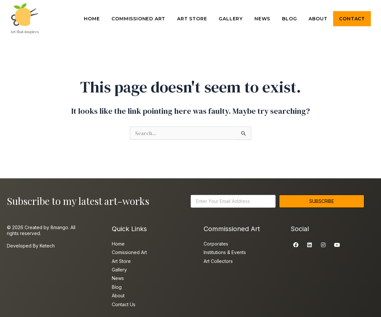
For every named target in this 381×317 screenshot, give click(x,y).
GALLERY (231, 19)
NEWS (262, 19)
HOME (92, 19)
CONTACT (352, 19)
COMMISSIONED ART (138, 19)
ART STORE (192, 19)
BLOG (289, 19)
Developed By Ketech (31, 245)
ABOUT (318, 19)
